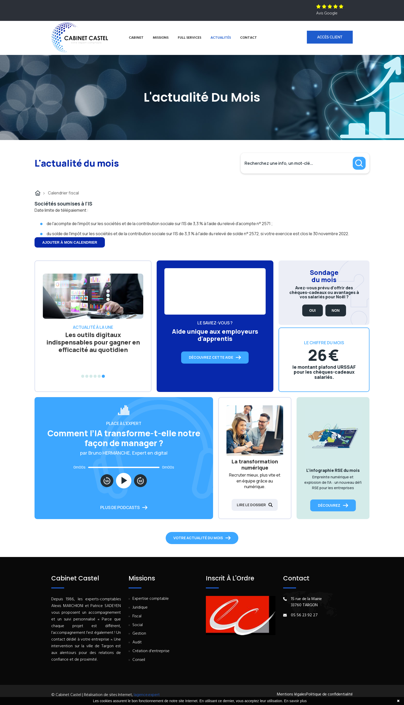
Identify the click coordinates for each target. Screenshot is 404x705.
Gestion (139, 634)
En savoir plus (295, 701)
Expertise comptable (150, 599)
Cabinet (136, 38)
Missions (161, 38)
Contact (248, 38)
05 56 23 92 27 (304, 615)
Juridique (140, 608)
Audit (137, 642)
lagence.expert (147, 695)
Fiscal (136, 616)
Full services (189, 38)
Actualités (221, 38)
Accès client (329, 37)
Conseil (138, 660)
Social (137, 625)
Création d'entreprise (151, 651)
